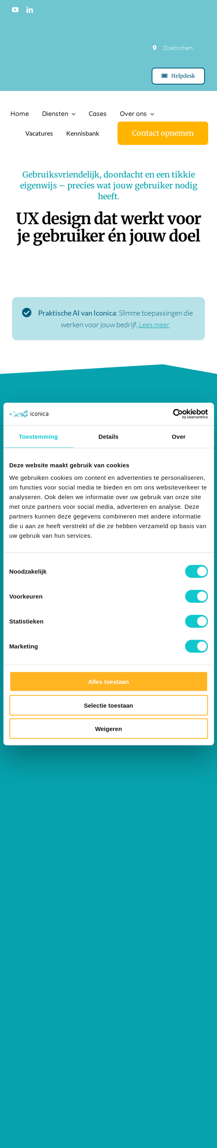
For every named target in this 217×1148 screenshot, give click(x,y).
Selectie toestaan (108, 705)
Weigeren (108, 728)
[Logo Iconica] (42, 98)
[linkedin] (29, 9)
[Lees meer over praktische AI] (108, 323)
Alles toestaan (108, 681)
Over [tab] (179, 436)
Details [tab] (109, 436)
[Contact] (163, 133)
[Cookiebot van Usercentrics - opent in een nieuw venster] (173, 414)
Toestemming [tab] (38, 436)
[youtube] (15, 9)
